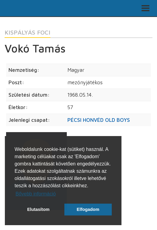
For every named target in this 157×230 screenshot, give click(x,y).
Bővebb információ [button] (35, 193)
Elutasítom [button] (38, 209)
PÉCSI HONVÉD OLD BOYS (98, 120)
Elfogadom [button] (88, 209)
